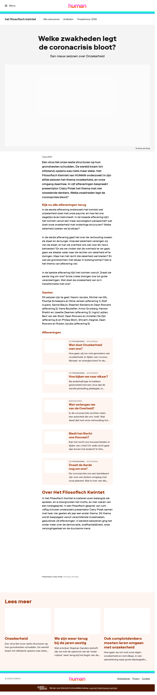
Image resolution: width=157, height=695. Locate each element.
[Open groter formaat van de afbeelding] (77, 555)
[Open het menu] (10, 5)
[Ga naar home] (77, 6)
